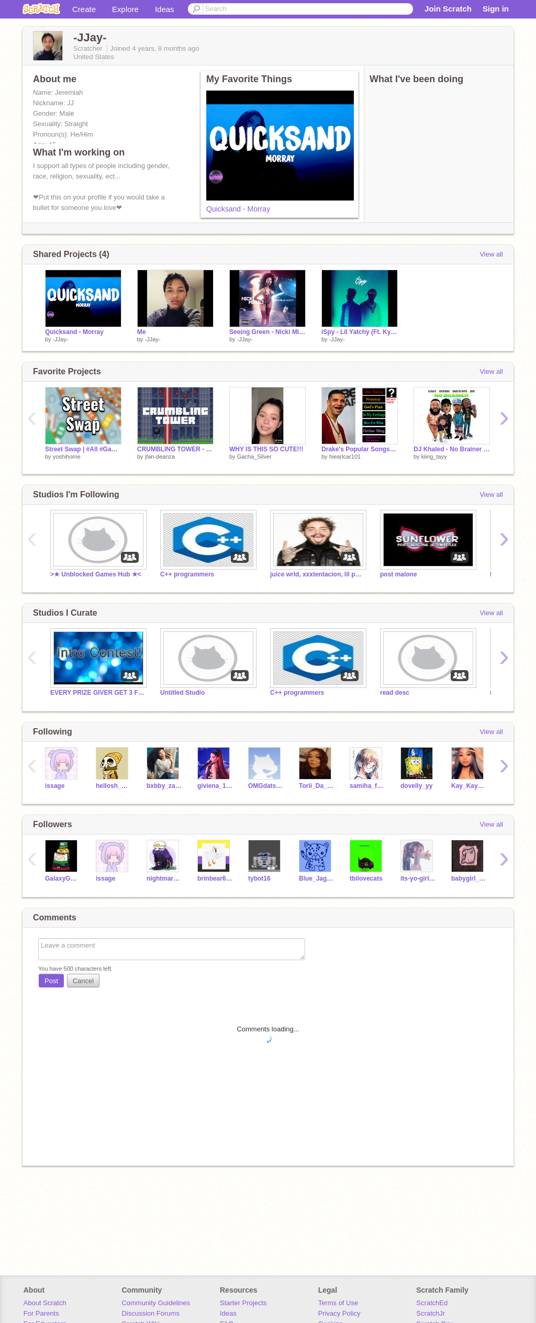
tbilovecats (366, 878)
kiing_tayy (434, 456)
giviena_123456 (214, 786)
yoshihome (67, 456)
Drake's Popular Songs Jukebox (359, 449)
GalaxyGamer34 (62, 878)
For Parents (41, 1313)
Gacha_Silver (254, 456)
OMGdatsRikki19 (265, 786)
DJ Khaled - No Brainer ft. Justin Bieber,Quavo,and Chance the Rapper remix (452, 449)
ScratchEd (432, 1303)
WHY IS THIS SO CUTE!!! (266, 449)
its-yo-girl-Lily (418, 878)
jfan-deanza (160, 456)
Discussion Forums (150, 1313)
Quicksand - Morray (238, 209)
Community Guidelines (155, 1303)
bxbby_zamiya (164, 786)
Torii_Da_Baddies (316, 786)
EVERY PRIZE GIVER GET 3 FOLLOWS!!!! (97, 692)
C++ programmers (187, 574)
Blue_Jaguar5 (316, 878)
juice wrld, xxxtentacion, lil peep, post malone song (317, 574)
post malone (398, 574)
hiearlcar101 (345, 456)
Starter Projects (243, 1303)
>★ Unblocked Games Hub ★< (95, 574)
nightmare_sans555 (164, 878)
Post (51, 981)
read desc (394, 692)
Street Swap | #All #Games (83, 449)
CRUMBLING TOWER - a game (175, 449)
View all (491, 254)
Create (84, 9)
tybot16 (259, 878)
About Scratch (45, 1303)
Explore (125, 9)
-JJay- (61, 339)
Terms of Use (338, 1303)
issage (54, 786)
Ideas (164, 9)
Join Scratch (448, 8)
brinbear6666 (214, 878)
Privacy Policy (339, 1313)
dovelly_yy (416, 786)
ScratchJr (430, 1313)
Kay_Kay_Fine (468, 786)
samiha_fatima (367, 786)
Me (141, 332)
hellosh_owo (113, 786)
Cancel (83, 981)
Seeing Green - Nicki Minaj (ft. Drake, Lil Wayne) (267, 332)
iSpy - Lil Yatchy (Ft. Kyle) (359, 332)
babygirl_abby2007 (468, 878)
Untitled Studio (182, 692)
